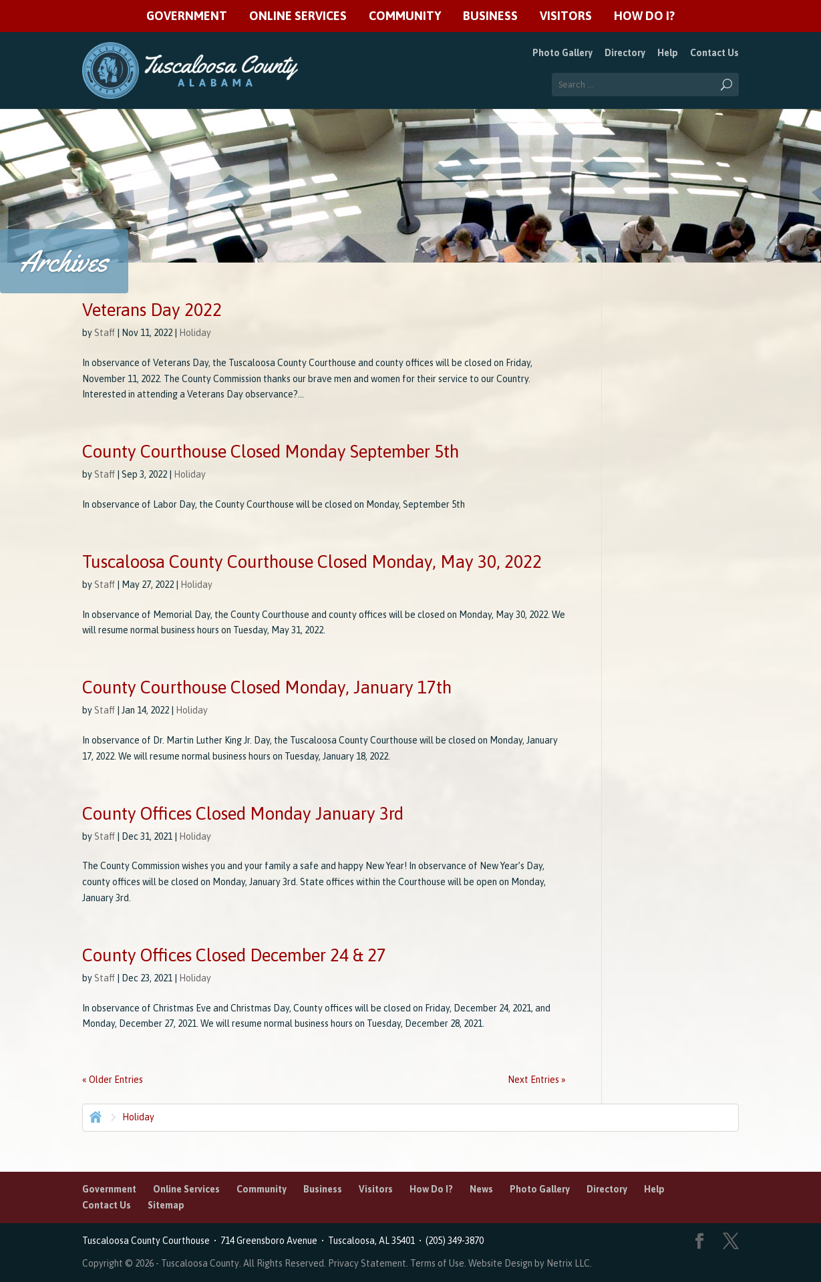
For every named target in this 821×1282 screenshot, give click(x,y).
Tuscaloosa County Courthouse (148, 1240)
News (481, 1189)
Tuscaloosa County (200, 1263)
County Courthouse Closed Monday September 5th (270, 452)
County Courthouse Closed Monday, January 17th (267, 687)
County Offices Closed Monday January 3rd (242, 814)
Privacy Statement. (368, 1263)
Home (94, 1116)
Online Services (298, 16)
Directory (625, 52)
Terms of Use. (439, 1263)
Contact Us (714, 52)
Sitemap (166, 1205)
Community (405, 16)
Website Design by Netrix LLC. (530, 1263)
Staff (104, 332)
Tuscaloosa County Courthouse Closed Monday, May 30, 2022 (312, 562)
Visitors (566, 16)
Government (186, 16)
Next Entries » (537, 1079)
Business (490, 16)
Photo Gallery (562, 52)
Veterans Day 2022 (152, 310)
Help (667, 52)
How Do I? (644, 16)
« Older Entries (112, 1079)
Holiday (195, 332)
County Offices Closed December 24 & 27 (234, 955)
